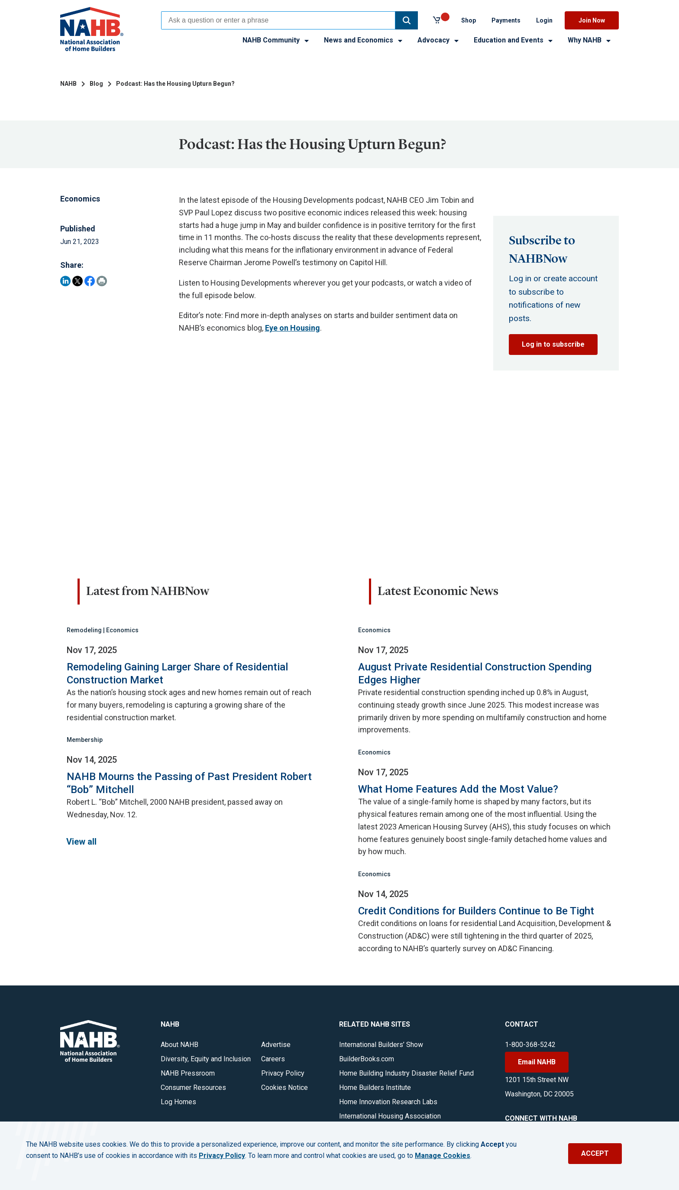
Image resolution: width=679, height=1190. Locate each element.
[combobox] (278, 20)
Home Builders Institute (375, 1087)
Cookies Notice (284, 1087)
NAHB (68, 83)
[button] (406, 20)
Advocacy (438, 40)
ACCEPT (595, 1153)
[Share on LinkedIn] (65, 281)
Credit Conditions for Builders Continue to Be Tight (476, 911)
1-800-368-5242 (530, 1044)
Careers (273, 1059)
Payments (506, 20)
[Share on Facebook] (89, 281)
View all (81, 841)
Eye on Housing (292, 327)
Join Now (592, 20)
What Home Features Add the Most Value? (458, 789)
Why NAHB (590, 40)
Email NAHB (537, 1062)
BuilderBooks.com (366, 1059)
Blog (96, 83)
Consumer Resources (193, 1087)
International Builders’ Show (381, 1044)
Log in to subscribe (553, 344)
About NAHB (179, 1044)
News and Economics (364, 40)
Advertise (276, 1044)
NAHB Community (276, 40)
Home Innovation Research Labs (388, 1102)
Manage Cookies (442, 1155)
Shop (468, 20)
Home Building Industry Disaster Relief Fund (406, 1073)
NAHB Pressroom (188, 1073)
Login (544, 20)
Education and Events (514, 40)
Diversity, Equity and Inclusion (206, 1059)
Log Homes (178, 1102)
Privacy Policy (282, 1073)
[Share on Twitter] (77, 281)
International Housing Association (390, 1116)
